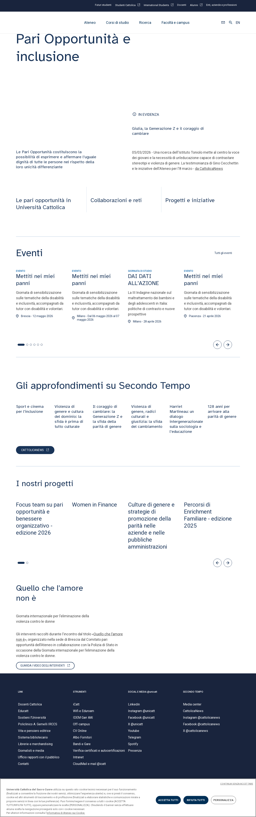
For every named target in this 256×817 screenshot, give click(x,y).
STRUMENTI (79, 695)
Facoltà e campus (176, 22)
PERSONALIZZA (223, 799)
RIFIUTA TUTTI (196, 799)
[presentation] (49, 194)
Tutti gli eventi (223, 257)
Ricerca (145, 22)
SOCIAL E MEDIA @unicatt (142, 695)
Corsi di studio (117, 22)
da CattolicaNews (209, 172)
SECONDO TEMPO (193, 695)
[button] (223, 23)
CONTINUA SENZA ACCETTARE (236, 784)
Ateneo (90, 22)
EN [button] (238, 23)
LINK (20, 695)
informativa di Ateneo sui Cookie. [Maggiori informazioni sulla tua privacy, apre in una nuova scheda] (66, 812)
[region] (128, 798)
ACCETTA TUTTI (168, 799)
